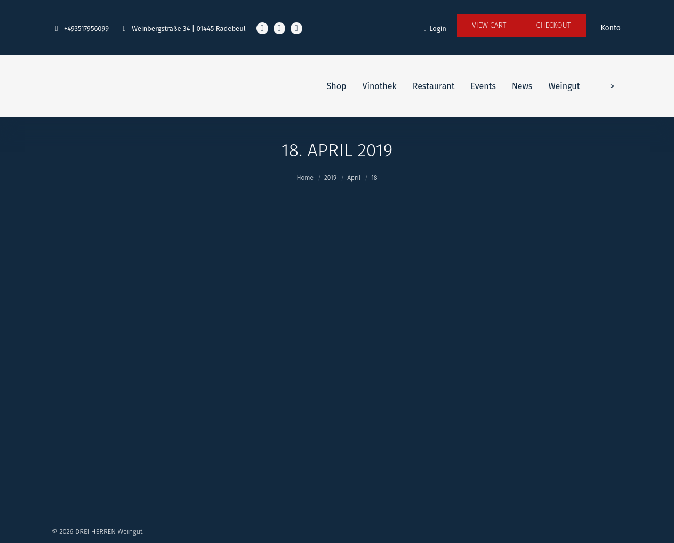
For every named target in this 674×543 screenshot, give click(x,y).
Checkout (553, 25)
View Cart (489, 25)
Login (435, 28)
